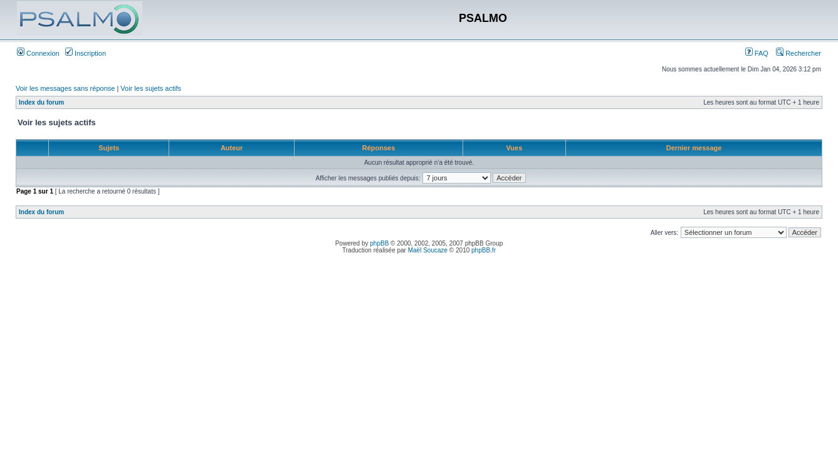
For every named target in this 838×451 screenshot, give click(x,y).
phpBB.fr (483, 250)
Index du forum (41, 102)
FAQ (756, 53)
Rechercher (798, 53)
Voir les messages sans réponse (65, 88)
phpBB (379, 243)
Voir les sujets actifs (150, 88)
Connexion (38, 53)
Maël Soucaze (428, 250)
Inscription (85, 53)
